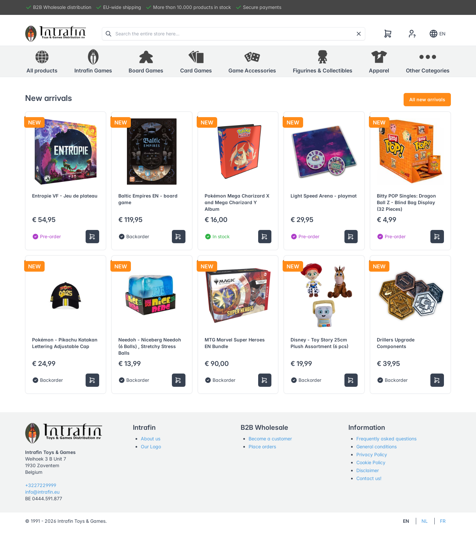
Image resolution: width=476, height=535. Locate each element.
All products (42, 61)
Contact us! (368, 478)
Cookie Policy (370, 462)
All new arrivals (427, 99)
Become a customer (270, 438)
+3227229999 (40, 485)
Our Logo (151, 446)
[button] (93, 61)
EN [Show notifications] (437, 33)
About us (150, 438)
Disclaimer (367, 470)
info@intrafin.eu (42, 492)
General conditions (376, 446)
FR (443, 521)
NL (424, 521)
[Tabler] (55, 33)
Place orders (262, 446)
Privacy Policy (371, 454)
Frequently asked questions (386, 438)
